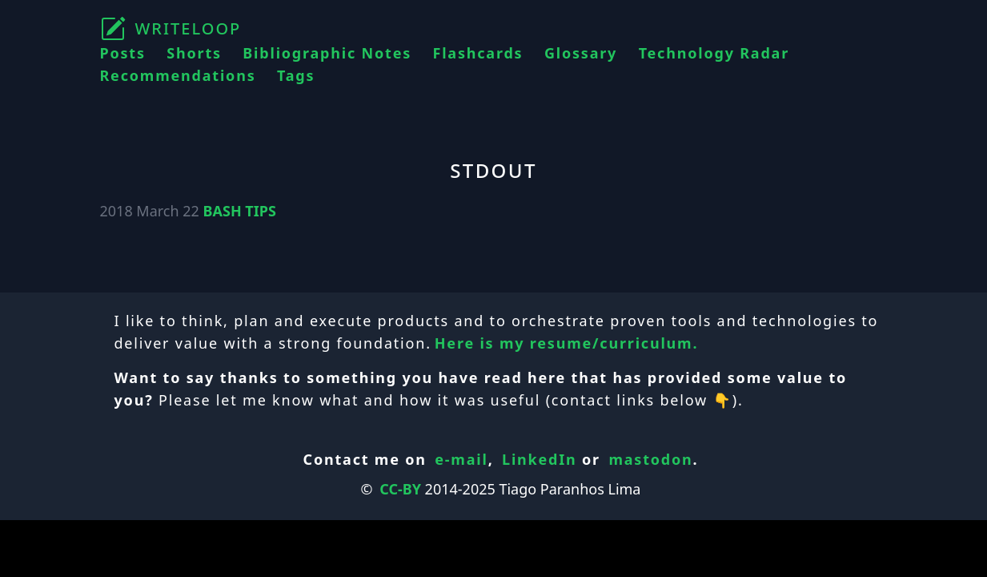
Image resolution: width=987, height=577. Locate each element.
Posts (123, 53)
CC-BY (400, 488)
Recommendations (178, 75)
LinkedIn (539, 459)
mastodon (650, 459)
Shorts (194, 53)
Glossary (580, 53)
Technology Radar (714, 53)
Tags (296, 75)
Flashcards (478, 53)
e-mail (461, 459)
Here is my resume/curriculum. (567, 343)
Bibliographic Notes (327, 53)
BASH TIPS (239, 210)
